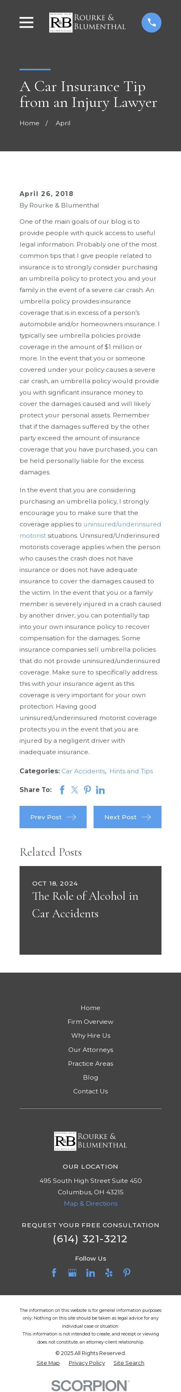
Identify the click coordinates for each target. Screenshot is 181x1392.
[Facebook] (54, 1272)
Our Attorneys (90, 1050)
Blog (90, 1077)
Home (90, 1008)
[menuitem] (48, 1363)
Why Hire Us (90, 1035)
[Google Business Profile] (72, 1272)
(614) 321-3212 (90, 1239)
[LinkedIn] (90, 1272)
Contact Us (90, 1091)
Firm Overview (90, 1021)
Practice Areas (90, 1063)
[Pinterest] (126, 1272)
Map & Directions (91, 1203)
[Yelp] (109, 1272)
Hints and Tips (131, 771)
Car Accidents (83, 771)
